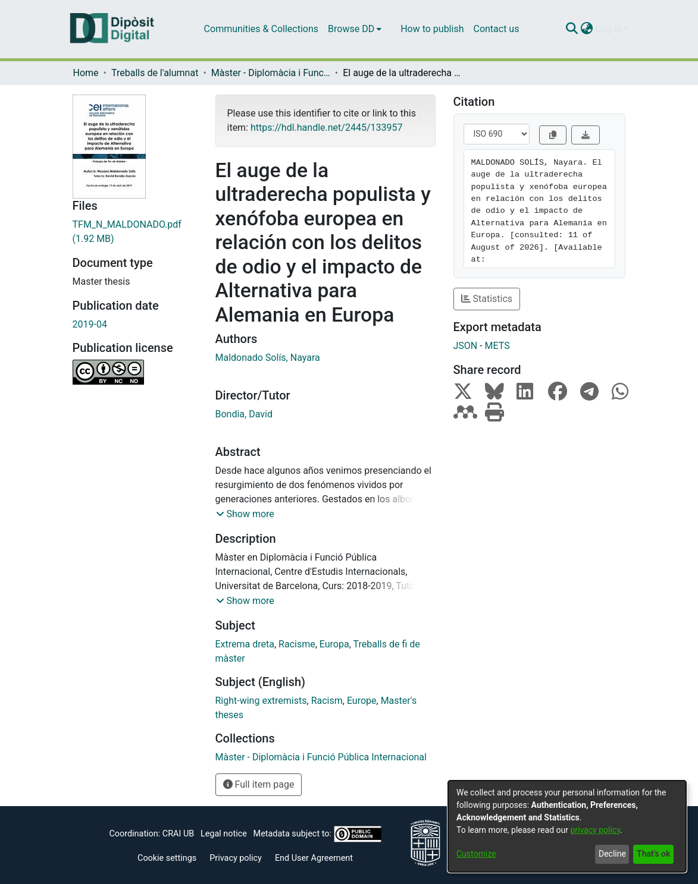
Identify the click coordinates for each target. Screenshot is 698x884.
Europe (362, 700)
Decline (612, 853)
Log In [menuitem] (609, 28)
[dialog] (567, 826)
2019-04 (90, 324)
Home (86, 72)
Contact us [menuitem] (496, 28)
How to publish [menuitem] (432, 28)
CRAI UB (178, 834)
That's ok (653, 853)
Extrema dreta (244, 644)
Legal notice (224, 834)
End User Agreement (314, 858)
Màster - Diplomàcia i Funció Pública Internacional (270, 72)
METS (497, 345)
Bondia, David (244, 414)
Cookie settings (166, 858)
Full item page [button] (259, 784)
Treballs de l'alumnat (154, 72)
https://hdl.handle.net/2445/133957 (326, 127)
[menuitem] (354, 29)
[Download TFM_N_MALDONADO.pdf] (135, 232)
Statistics (487, 298)
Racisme (296, 644)
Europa (334, 644)
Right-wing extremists (261, 700)
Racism (327, 700)
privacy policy (595, 830)
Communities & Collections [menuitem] (261, 28)
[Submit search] (572, 29)
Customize (476, 853)
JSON (465, 345)
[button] (245, 514)
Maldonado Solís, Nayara (267, 357)
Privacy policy (235, 858)
